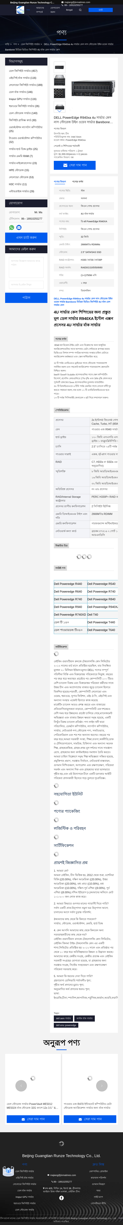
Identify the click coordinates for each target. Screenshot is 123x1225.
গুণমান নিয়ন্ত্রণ (98, 1184)
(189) (26, 85)
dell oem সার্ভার (63, 1018)
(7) (21, 156)
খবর (98, 1190)
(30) (22, 120)
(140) (23, 113)
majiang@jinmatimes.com (75, 2)
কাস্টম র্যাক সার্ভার (85, 1018)
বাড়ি (18, 10)
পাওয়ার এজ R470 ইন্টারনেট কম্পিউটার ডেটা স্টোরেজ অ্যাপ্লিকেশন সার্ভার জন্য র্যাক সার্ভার (88, 1106)
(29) (21, 191)
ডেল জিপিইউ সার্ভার (30, 44)
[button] (59, 111)
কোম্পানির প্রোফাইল (98, 1171)
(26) (24, 106)
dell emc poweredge (66, 1025)
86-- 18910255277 (61, 1181)
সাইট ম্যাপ (98, 1197)
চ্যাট (101, 10)
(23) (23, 163)
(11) (18, 184)
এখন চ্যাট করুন (26, 237)
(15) (19, 170)
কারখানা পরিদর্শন (98, 1177)
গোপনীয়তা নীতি (98, 1203)
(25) (25, 129)
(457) (23, 71)
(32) (25, 140)
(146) (21, 92)
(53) (21, 177)
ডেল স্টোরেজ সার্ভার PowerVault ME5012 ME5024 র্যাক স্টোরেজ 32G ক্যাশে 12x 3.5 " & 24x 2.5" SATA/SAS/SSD (31, 1106)
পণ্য (28, 10)
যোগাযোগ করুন (55, 10)
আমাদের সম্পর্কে (40, 10)
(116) (22, 78)
